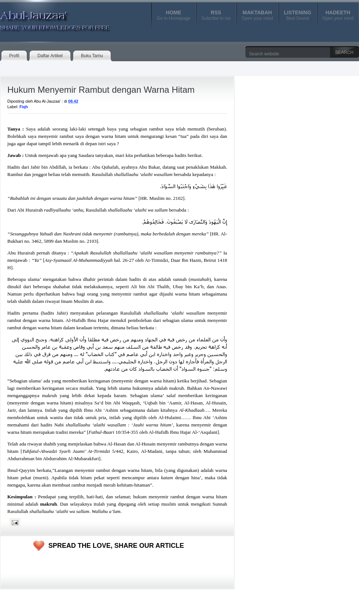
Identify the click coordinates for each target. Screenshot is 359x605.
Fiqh (23, 106)
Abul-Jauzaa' (47, 18)
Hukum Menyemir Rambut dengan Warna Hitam (101, 90)
